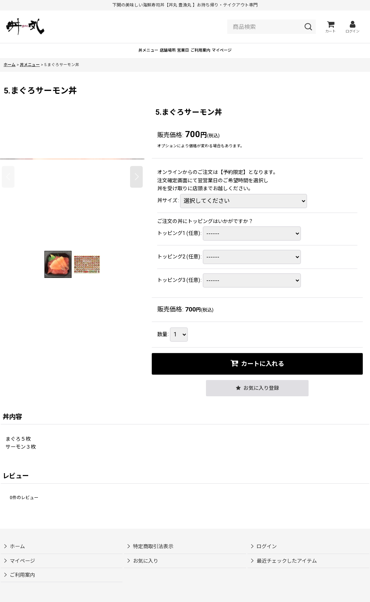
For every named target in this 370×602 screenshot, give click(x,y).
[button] (8, 188)
